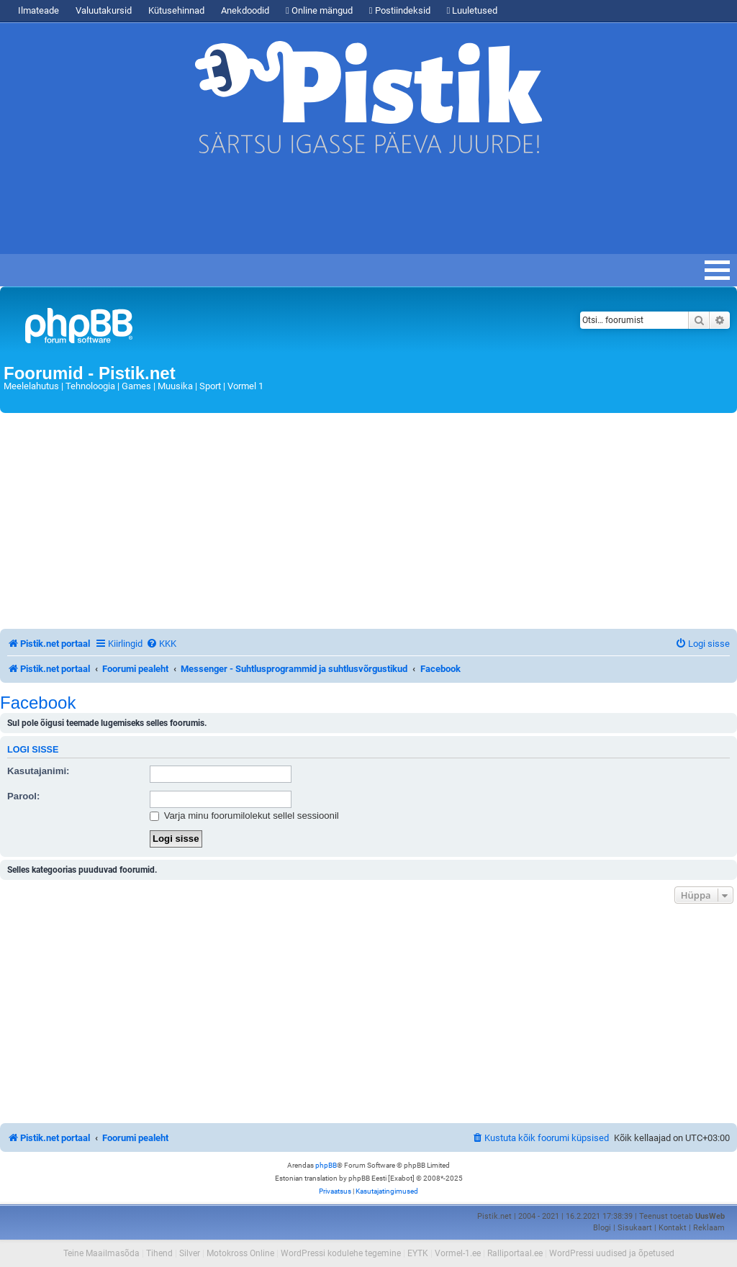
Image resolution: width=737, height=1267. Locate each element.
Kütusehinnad (176, 10)
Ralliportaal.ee (515, 1253)
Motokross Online (240, 1253)
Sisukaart (635, 1227)
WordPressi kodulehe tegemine (341, 1253)
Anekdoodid (245, 10)
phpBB (326, 1165)
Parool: (23, 796)
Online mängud (319, 10)
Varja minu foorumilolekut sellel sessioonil (244, 815)
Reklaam (709, 1227)
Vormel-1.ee (458, 1253)
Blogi (602, 1227)
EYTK (417, 1253)
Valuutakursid (104, 10)
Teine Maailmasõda (101, 1253)
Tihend (159, 1253)
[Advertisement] (262, 210)
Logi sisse (32, 750)
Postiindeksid (399, 10)
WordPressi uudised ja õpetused (611, 1253)
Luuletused (472, 10)
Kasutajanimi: (38, 771)
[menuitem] (161, 643)
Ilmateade (38, 10)
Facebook (38, 702)
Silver (189, 1253)
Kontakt (673, 1227)
